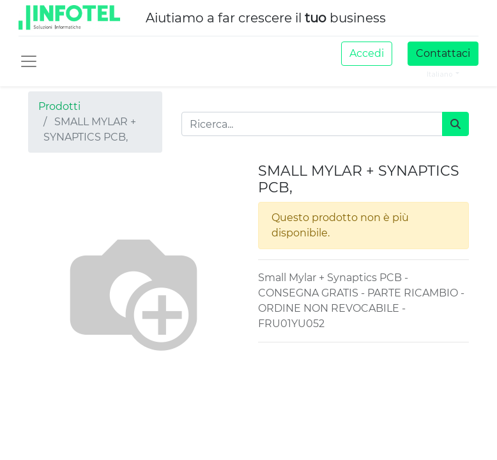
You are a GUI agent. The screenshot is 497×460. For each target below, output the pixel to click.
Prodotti (59, 106)
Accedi (366, 53)
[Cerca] (455, 124)
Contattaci (443, 53)
